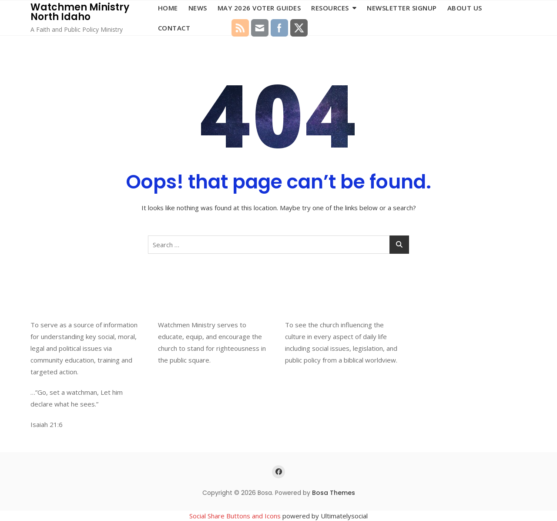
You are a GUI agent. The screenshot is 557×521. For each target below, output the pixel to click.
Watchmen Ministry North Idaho (79, 12)
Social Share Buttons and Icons (235, 515)
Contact (174, 28)
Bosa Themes (333, 492)
